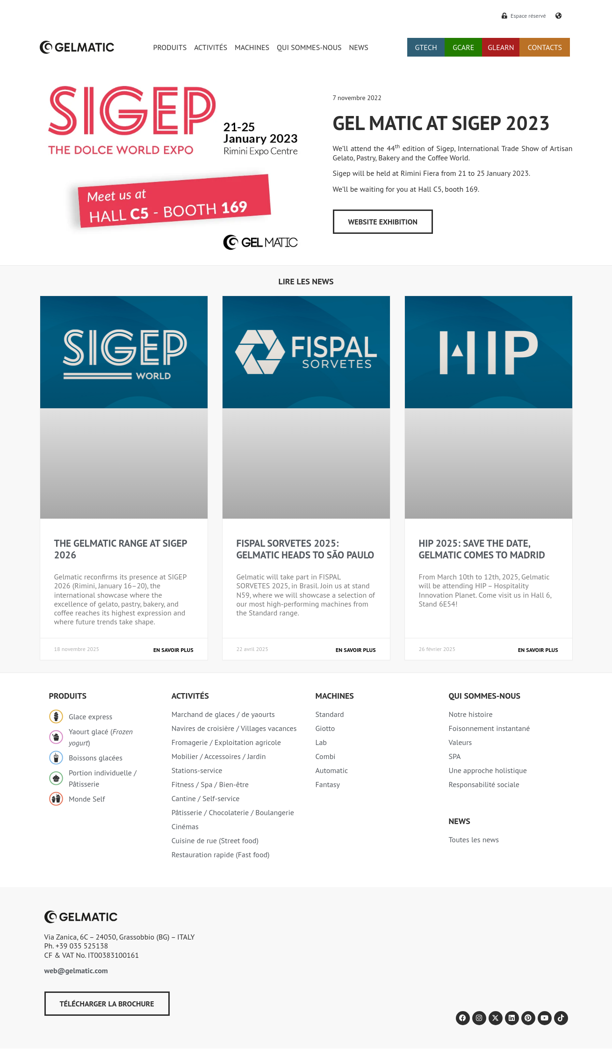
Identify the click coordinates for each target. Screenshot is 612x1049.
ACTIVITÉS (210, 47)
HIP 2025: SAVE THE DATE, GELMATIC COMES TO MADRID (482, 549)
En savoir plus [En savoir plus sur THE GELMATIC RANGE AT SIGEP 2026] (173, 649)
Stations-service (197, 770)
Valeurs (460, 742)
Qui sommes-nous (484, 695)
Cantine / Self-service (206, 798)
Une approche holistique (487, 770)
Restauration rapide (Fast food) (221, 854)
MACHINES (252, 47)
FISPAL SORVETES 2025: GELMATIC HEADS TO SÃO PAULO (305, 549)
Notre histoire (470, 714)
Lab (321, 742)
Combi (325, 756)
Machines (334, 695)
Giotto (325, 728)
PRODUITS (170, 47)
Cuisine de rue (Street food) (215, 840)
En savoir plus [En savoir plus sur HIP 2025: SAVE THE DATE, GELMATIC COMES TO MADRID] (538, 649)
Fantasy (327, 784)
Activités (190, 695)
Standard (329, 714)
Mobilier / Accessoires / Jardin (219, 756)
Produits (67, 695)
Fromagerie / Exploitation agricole (226, 742)
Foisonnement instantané (489, 728)
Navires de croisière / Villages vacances (234, 728)
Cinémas (185, 826)
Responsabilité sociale (483, 784)
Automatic (331, 770)
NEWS (358, 47)
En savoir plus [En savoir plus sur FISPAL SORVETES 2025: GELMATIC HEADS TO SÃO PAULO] (355, 649)
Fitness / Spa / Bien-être (210, 784)
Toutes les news (473, 839)
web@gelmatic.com (76, 970)
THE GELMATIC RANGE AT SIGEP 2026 (120, 549)
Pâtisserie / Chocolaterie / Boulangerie (233, 812)
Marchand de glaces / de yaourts (223, 714)
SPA (454, 756)
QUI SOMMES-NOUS (309, 47)
